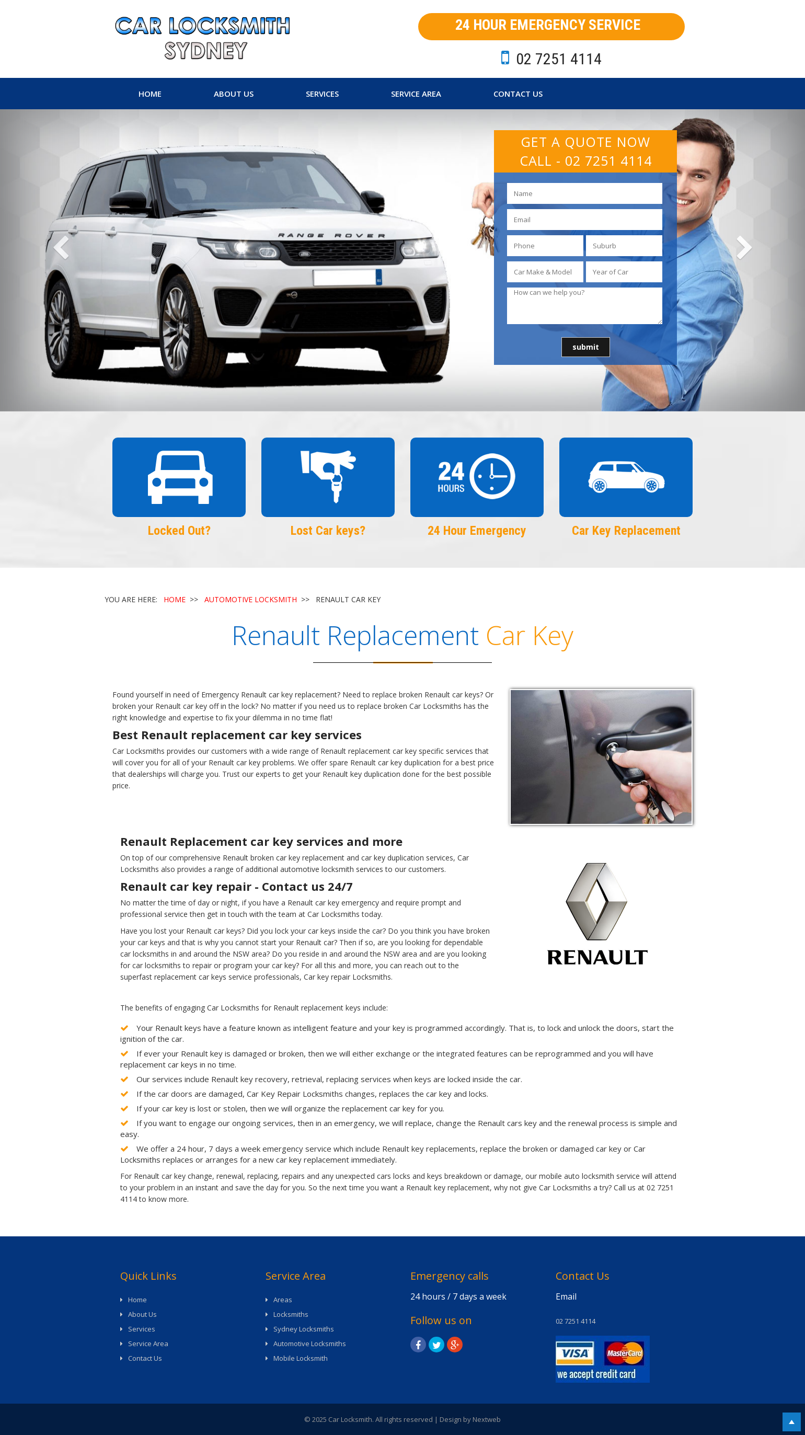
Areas (282, 1299)
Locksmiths (290, 1314)
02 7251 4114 (608, 160)
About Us (234, 93)
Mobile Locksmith (300, 1358)
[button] (60, 260)
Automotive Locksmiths (309, 1343)
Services (322, 93)
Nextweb (487, 1419)
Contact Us (518, 93)
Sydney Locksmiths (303, 1329)
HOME (175, 599)
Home (150, 93)
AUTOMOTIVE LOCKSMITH (250, 599)
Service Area (416, 93)
